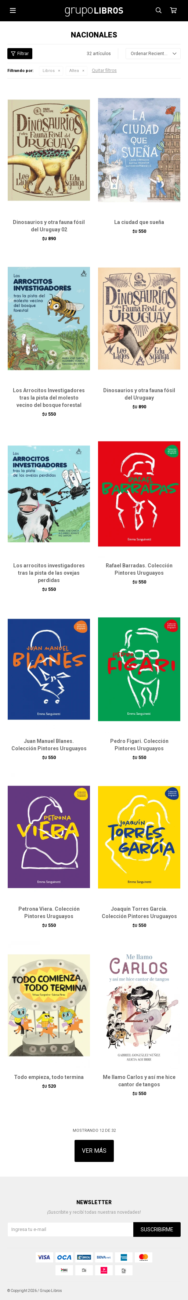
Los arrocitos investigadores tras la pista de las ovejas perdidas (49, 573)
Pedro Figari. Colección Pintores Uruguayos (139, 744)
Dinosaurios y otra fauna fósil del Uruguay (139, 394)
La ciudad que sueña (139, 222)
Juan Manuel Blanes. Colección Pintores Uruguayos (49, 744)
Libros (49, 70)
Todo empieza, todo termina (49, 1077)
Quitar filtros (104, 70)
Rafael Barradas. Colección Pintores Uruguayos (139, 569)
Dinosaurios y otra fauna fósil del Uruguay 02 (49, 225)
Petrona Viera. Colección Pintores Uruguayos (49, 912)
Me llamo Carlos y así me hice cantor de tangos (139, 1080)
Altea (74, 70)
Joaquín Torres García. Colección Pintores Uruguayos (139, 912)
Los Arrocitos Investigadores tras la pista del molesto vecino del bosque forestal (49, 397)
